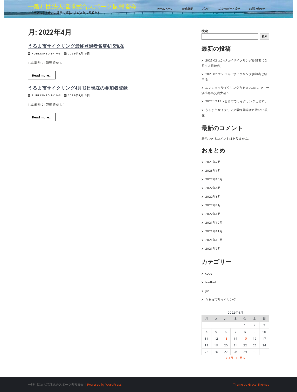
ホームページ (165, 9)
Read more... (41, 75)
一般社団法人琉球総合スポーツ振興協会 (82, 6)
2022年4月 (213, 188)
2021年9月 (213, 248)
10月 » (240, 358)
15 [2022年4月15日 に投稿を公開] (245, 338)
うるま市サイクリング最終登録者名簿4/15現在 (76, 46)
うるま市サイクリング (220, 299)
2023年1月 (213, 170)
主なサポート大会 (229, 9)
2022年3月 (213, 196)
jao (207, 291)
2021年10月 (214, 240)
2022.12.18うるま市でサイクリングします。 (236, 101)
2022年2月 (213, 205)
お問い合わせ (257, 9)
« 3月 (229, 358)
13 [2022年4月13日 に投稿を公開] (226, 338)
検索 (205, 31)
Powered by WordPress (104, 384)
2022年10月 (214, 179)
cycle (208, 273)
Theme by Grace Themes (251, 384)
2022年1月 (213, 214)
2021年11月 (214, 231)
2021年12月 (214, 222)
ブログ (206, 9)
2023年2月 (213, 162)
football (210, 282)
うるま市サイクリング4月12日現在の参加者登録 (77, 88)
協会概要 (188, 9)
